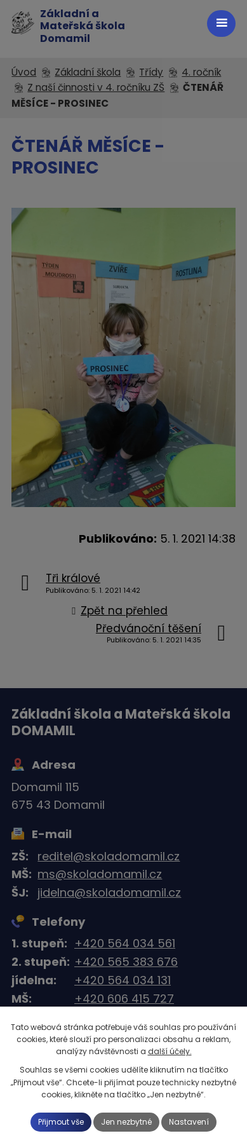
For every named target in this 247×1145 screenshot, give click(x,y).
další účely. (170, 1051)
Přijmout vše (61, 1121)
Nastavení (189, 1121)
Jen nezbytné (126, 1121)
